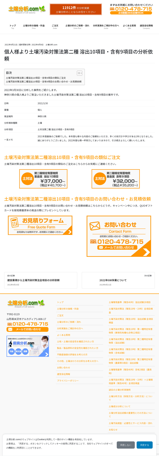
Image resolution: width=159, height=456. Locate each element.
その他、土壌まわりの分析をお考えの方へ (77, 361)
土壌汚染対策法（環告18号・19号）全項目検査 (131, 310)
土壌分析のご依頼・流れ (69, 321)
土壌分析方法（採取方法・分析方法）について (130, 398)
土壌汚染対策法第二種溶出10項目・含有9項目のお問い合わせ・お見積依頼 (44, 81)
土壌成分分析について (120, 406)
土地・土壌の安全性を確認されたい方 (75, 341)
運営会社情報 (63, 374)
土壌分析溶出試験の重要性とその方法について (130, 414)
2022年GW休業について (113, 280)
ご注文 (60, 315)
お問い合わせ (63, 367)
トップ (60, 302)
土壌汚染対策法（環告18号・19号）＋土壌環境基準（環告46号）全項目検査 (131, 381)
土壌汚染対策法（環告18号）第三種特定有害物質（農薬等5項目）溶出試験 (131, 361)
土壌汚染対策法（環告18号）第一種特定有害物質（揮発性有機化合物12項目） (131, 330)
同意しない (125, 445)
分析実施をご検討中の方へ (70, 328)
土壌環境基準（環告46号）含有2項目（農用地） (130, 371)
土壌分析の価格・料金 (68, 308)
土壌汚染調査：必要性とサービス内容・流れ (130, 423)
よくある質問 (63, 334)
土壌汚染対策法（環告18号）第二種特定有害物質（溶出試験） (131, 341)
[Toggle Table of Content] (78, 73)
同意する (144, 445)
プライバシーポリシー (68, 380)
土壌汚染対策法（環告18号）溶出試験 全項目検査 (131, 320)
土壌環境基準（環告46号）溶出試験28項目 (130, 302)
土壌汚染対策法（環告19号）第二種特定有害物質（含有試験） (131, 351)
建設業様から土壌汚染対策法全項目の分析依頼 (33, 280)
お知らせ (113, 429)
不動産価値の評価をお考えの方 (72, 354)
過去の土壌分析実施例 (120, 389)
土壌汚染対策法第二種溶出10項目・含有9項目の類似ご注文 (36, 77)
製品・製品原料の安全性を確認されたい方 (77, 347)
